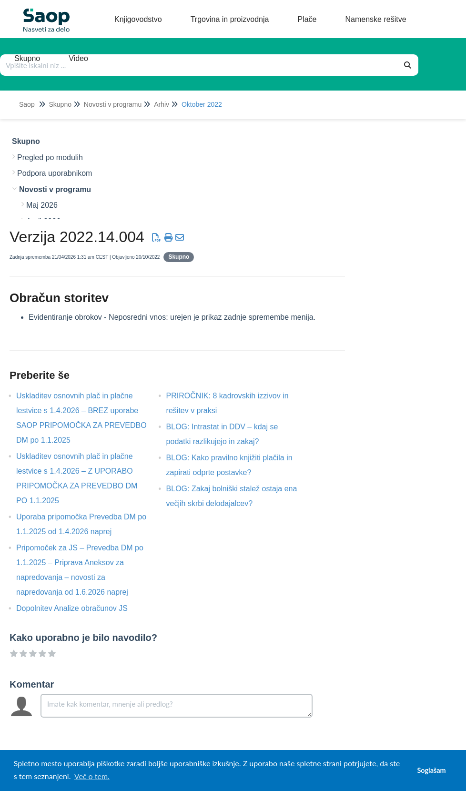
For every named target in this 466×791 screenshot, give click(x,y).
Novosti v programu (113, 104)
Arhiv (161, 104)
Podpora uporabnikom (54, 173)
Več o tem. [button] (92, 776)
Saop (27, 104)
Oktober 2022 (202, 104)
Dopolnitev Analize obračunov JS (79, 608)
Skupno (60, 104)
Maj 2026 (42, 205)
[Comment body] (177, 706)
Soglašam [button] (431, 770)
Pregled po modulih (50, 157)
